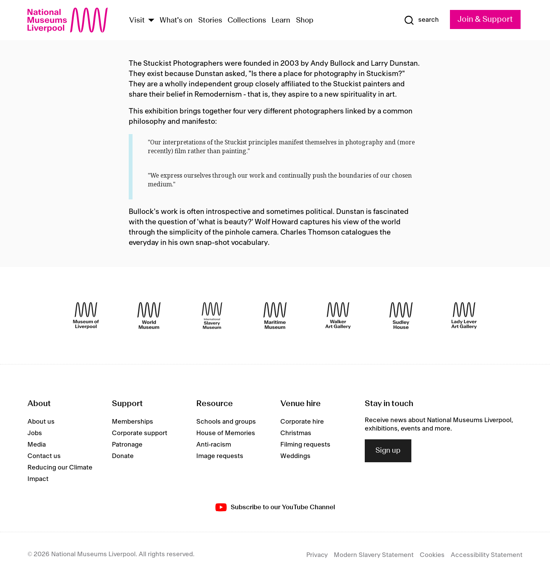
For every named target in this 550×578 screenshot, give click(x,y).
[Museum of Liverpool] (86, 315)
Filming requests (305, 444)
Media (37, 444)
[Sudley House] (401, 315)
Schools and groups (226, 421)
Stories (210, 20)
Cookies (432, 555)
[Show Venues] (151, 21)
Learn (281, 20)
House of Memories (225, 433)
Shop (305, 20)
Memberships (132, 421)
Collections (247, 20)
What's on (176, 20)
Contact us (44, 456)
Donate (123, 456)
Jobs (35, 433)
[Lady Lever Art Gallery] (464, 315)
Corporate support (139, 433)
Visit (137, 20)
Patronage (127, 444)
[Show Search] (421, 20)
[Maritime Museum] (275, 315)
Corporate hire (302, 421)
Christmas (295, 433)
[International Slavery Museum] (212, 315)
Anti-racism (213, 444)
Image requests (219, 456)
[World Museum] (149, 315)
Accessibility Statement (486, 555)
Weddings (295, 456)
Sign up (388, 451)
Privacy (317, 555)
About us (41, 421)
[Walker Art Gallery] (338, 315)
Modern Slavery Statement (374, 555)
